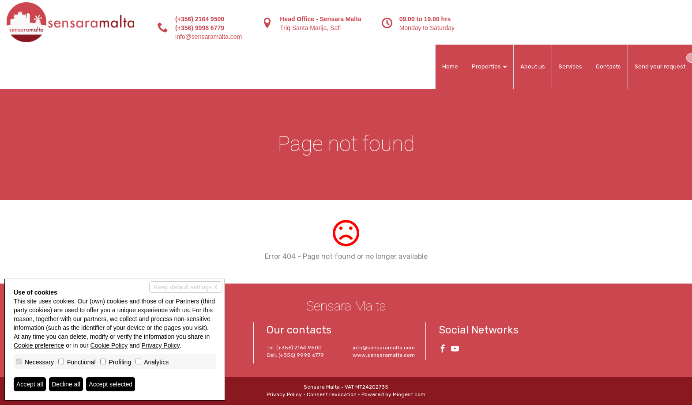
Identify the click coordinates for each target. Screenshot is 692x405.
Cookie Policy (109, 345)
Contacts (608, 66)
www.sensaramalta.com (384, 355)
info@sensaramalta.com (208, 36)
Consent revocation (332, 394)
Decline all (66, 384)
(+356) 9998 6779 (199, 27)
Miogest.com (409, 394)
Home (450, 66)
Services (570, 66)
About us (532, 66)
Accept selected (110, 384)
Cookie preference (39, 345)
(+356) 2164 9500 (199, 19)
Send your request (660, 66)
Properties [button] (489, 66)
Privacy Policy (284, 394)
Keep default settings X (186, 287)
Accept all (29, 384)
